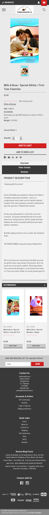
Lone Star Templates (34, 513)
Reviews (24, 172)
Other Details (24, 167)
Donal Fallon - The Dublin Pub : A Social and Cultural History (24, 460)
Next (45, 285)
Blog (24, 436)
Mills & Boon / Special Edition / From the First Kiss (11, 332)
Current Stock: (10, 130)
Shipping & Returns (24, 409)
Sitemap (23, 511)
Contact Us (25, 427)
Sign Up (27, 406)
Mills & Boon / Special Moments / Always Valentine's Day (34, 332)
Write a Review (10, 104)
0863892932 (8, 2)
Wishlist (24, 403)
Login (21, 406)
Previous (41, 285)
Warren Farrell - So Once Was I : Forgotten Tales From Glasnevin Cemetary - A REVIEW (24, 467)
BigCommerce (14, 513)
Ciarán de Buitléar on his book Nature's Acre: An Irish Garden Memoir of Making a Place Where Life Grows (24, 456)
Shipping (25, 430)
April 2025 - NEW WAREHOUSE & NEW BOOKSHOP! (24, 463)
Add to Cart (13, 346)
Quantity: (7, 138)
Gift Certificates (24, 400)
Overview (24, 163)
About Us (24, 424)
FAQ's (24, 439)
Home (24, 421)
